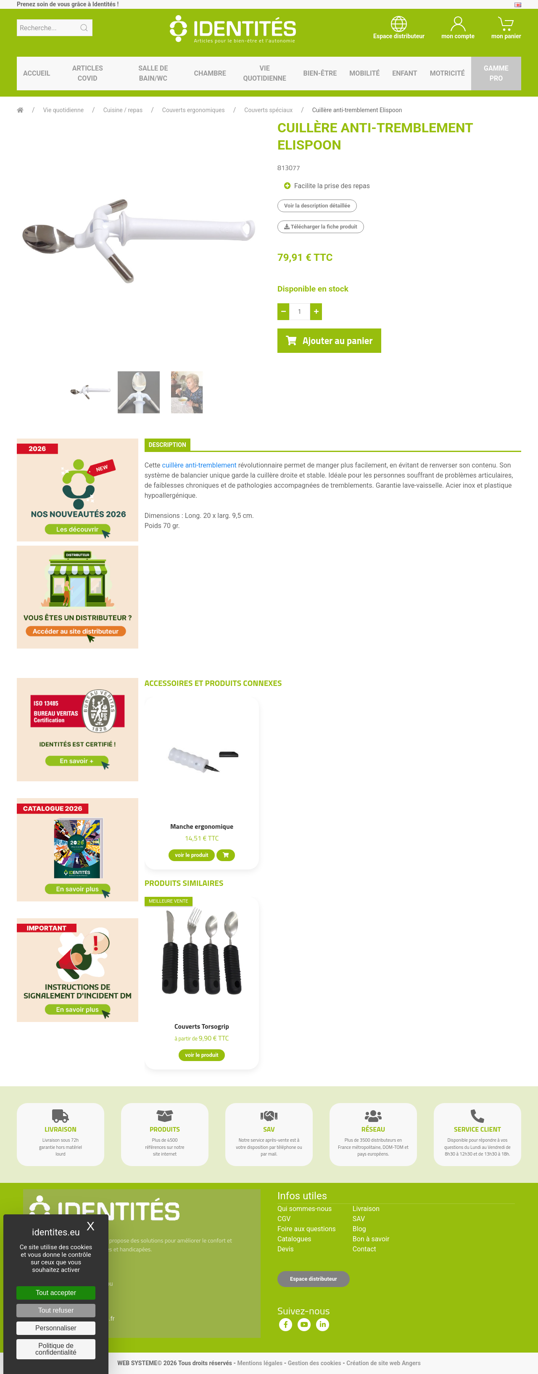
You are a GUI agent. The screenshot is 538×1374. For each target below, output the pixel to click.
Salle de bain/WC (153, 73)
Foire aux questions (306, 1229)
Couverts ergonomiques (193, 110)
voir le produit (191, 855)
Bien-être (320, 73)
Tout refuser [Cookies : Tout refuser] (56, 1310)
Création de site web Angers (383, 1363)
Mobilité (364, 73)
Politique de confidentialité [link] (55, 1349)
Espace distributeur (313, 1279)
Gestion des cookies (314, 1363)
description (167, 444)
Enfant (404, 73)
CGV (284, 1219)
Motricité (447, 73)
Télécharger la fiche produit (320, 226)
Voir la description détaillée (317, 205)
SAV (359, 1219)
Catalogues (294, 1239)
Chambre (210, 73)
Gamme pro (496, 73)
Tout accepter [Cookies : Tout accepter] (56, 1292)
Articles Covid (87, 73)
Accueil (36, 73)
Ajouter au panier (329, 341)
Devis (285, 1249)
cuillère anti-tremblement (199, 465)
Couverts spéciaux (268, 110)
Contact (364, 1249)
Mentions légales (259, 1363)
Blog (359, 1229)
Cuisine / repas (122, 110)
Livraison (366, 1209)
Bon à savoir (371, 1239)
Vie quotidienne (264, 73)
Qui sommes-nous (304, 1209)
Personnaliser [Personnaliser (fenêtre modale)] (55, 1328)
